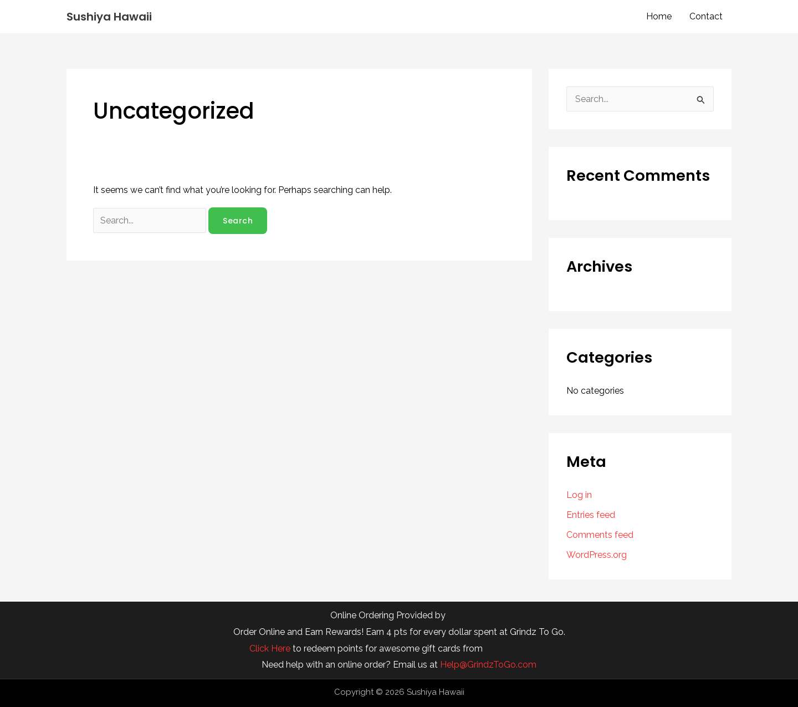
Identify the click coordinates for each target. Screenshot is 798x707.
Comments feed (599, 535)
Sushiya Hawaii (109, 16)
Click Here (269, 648)
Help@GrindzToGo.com (488, 664)
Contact (706, 16)
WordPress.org (596, 555)
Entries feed (590, 515)
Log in (579, 495)
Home (659, 16)
